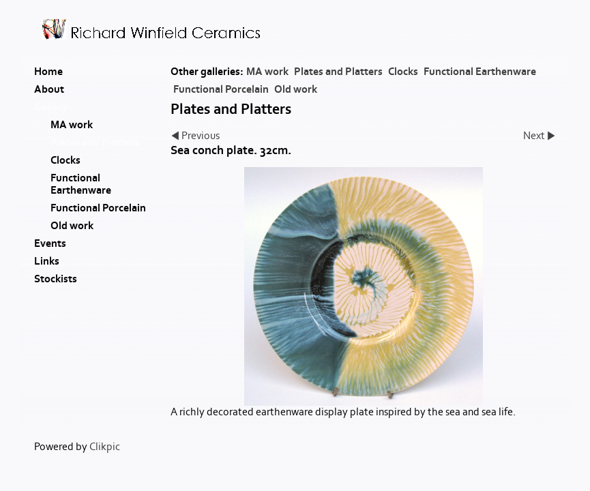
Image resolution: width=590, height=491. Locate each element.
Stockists (55, 279)
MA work (267, 71)
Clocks (403, 71)
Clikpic (104, 447)
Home (48, 71)
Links (46, 261)
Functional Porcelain (221, 89)
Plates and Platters (338, 71)
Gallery (51, 107)
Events (50, 243)
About (49, 89)
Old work (295, 89)
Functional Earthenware (480, 71)
